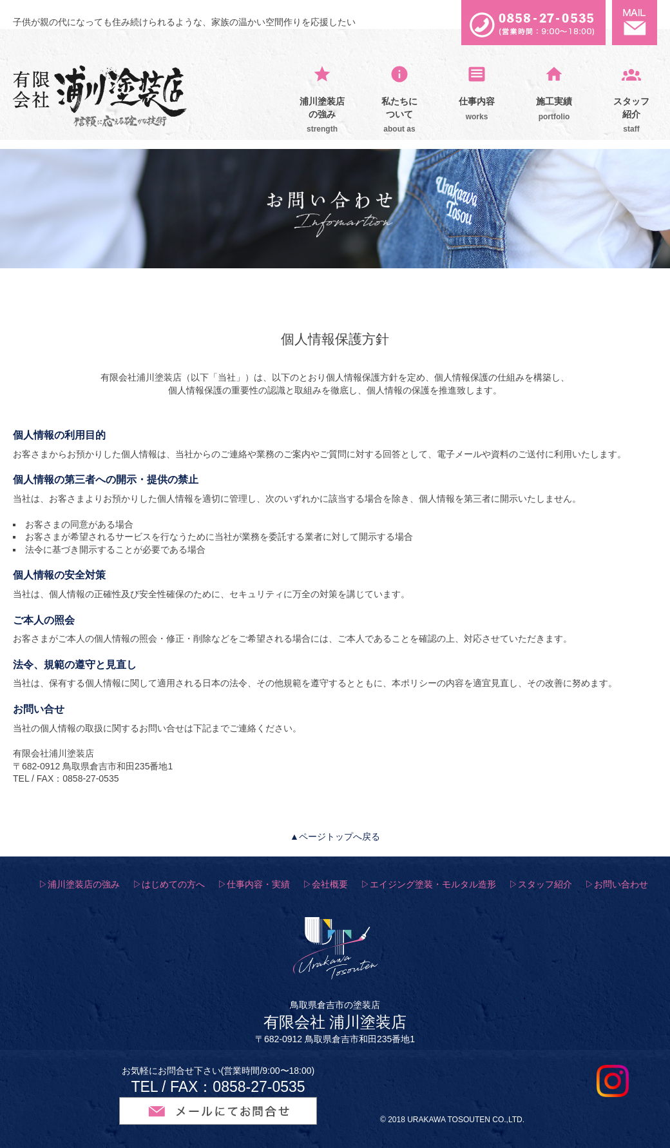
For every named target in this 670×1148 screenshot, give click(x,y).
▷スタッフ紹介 (540, 884)
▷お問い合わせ (616, 884)
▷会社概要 (325, 884)
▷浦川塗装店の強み (79, 884)
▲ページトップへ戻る (335, 836)
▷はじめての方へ (169, 884)
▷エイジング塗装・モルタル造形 (428, 884)
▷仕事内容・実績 (254, 884)
